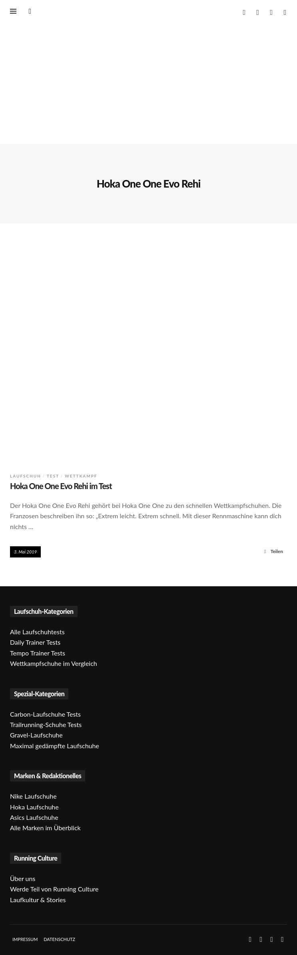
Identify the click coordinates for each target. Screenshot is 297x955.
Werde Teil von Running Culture (54, 889)
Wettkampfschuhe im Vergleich (53, 663)
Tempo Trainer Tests (37, 653)
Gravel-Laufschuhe (36, 735)
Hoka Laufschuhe (34, 807)
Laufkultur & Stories (38, 899)
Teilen (272, 551)
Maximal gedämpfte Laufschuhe (54, 745)
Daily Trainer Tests (35, 642)
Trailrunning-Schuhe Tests (46, 724)
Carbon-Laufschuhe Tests (45, 714)
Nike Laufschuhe (33, 796)
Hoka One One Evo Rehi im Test (61, 486)
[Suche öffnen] (30, 11)
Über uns (22, 878)
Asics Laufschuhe (34, 817)
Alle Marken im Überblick (45, 827)
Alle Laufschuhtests (37, 631)
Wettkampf (81, 476)
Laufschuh (25, 476)
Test (53, 476)
